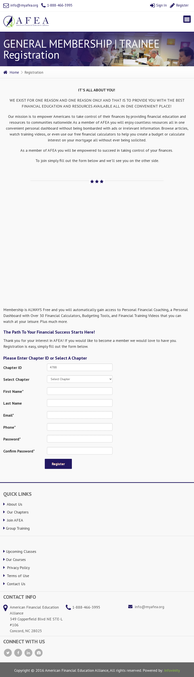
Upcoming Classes (19, 551)
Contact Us (14, 583)
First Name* (13, 391)
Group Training (16, 528)
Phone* (9, 427)
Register (179, 5)
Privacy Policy (16, 567)
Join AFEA (13, 520)
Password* (12, 439)
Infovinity (172, 670)
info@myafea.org (20, 5)
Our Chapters (16, 512)
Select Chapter (16, 379)
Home (11, 72)
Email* (8, 415)
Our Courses (14, 559)
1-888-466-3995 (57, 5)
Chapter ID (12, 367)
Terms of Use (16, 575)
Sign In (158, 5)
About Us (12, 504)
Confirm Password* (19, 451)
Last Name (12, 403)
